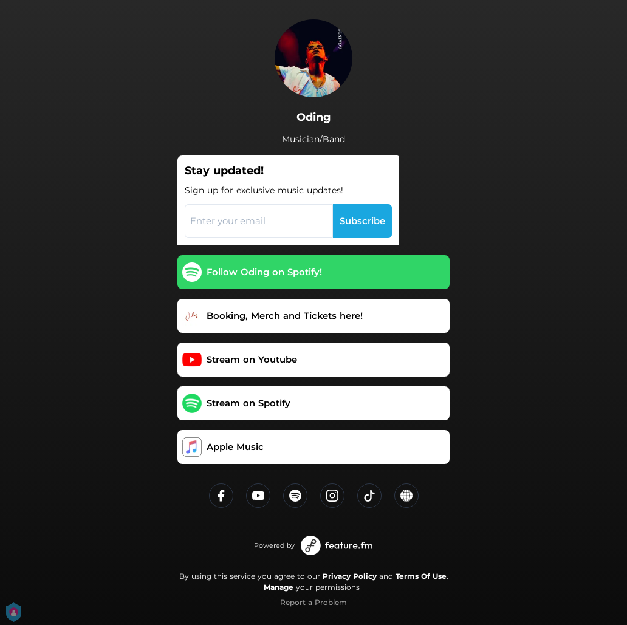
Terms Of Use (421, 576)
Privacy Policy (350, 576)
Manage (278, 587)
